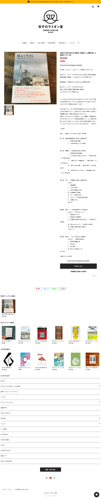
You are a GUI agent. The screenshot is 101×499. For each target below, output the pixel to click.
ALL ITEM (41, 43)
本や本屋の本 (4, 434)
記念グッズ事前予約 (6, 461)
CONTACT (62, 43)
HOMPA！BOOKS (6, 450)
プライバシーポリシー (7, 489)
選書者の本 (4, 407)
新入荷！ (3, 381)
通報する (95, 275)
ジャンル (3, 423)
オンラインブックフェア (7, 402)
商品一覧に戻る (50, 470)
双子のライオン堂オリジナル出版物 (10, 386)
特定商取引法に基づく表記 (21, 489)
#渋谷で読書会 (5, 440)
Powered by (50, 495)
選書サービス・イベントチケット (9, 391)
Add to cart (78, 266)
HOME (24, 43)
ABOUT (32, 43)
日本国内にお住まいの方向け (78, 271)
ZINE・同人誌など (6, 413)
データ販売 (4, 429)
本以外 (3, 445)
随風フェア (4, 456)
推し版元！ (3, 418)
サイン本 (3, 397)
